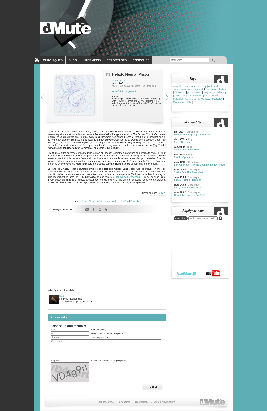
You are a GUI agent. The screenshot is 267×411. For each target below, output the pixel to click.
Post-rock (199, 89)
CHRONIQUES (53, 60)
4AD (99, 201)
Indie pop (201, 86)
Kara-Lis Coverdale (195, 96)
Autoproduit (214, 86)
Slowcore (180, 92)
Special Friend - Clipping (187, 180)
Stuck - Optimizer (183, 157)
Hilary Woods (209, 92)
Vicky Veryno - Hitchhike (187, 187)
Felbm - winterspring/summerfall (192, 134)
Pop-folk (134, 201)
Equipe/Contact (105, 402)
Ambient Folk (180, 96)
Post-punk (210, 89)
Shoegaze (204, 98)
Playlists (222, 89)
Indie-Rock (189, 86)
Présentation (140, 402)
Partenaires (124, 402)
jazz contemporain (194, 93)
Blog (61, 296)
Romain (161, 193)
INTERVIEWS (92, 60)
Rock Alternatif (190, 99)
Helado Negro (88, 201)
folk (189, 102)
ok (220, 218)
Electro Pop (123, 201)
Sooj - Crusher (182, 142)
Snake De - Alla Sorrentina (188, 172)
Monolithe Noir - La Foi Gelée (190, 195)
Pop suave (109, 201)
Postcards (217, 98)
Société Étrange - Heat (186, 149)
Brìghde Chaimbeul (211, 96)
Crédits (155, 402)
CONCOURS (141, 60)
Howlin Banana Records (182, 89)
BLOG (72, 60)
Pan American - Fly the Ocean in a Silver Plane (199, 164)
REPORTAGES (117, 60)
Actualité (177, 86)
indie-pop (221, 92)
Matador (178, 98)
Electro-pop (179, 102)
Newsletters (168, 402)
